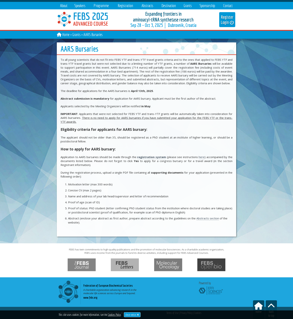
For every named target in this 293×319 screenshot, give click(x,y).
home (258, 308)
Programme (101, 5)
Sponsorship (207, 5)
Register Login (227, 19)
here (202, 157)
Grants (187, 5)
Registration (125, 5)
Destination (168, 5)
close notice (132, 314)
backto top (271, 310)
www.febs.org (90, 297)
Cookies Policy (114, 314)
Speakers (79, 5)
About (63, 5)
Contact (228, 5)
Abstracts (147, 5)
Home (66, 34)
